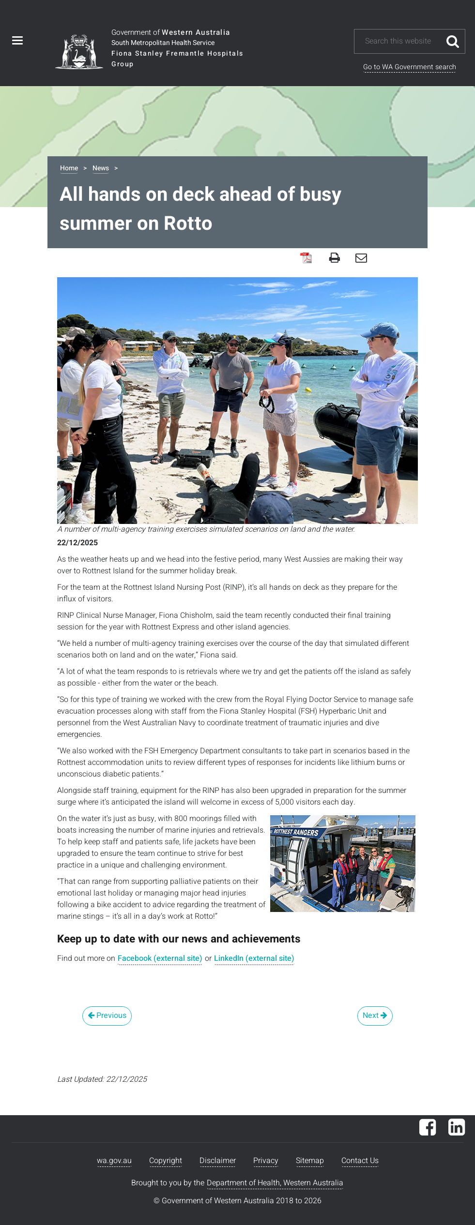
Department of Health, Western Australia (275, 1183)
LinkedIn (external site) (254, 958)
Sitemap (310, 1160)
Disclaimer (217, 1160)
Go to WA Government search (409, 67)
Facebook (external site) (160, 958)
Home (69, 168)
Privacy (265, 1160)
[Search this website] (402, 41)
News (100, 168)
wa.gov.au (114, 1160)
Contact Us (360, 1160)
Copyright (165, 1160)
